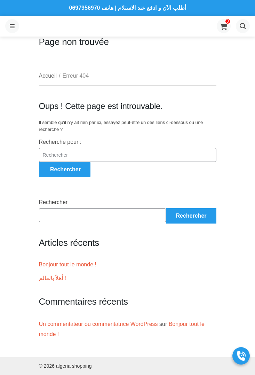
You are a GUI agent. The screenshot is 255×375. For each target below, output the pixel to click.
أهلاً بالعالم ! (52, 278)
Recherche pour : (60, 142)
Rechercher (53, 202)
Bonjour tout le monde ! (67, 264)
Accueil (48, 76)
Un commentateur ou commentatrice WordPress (98, 324)
